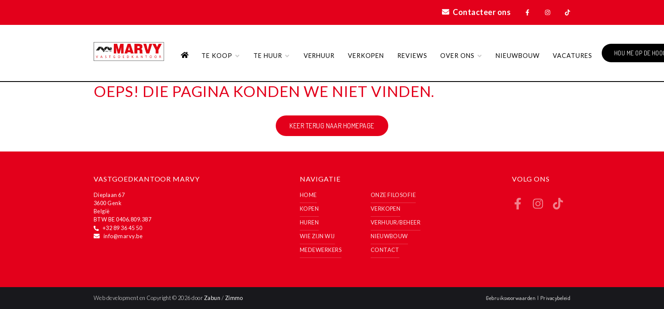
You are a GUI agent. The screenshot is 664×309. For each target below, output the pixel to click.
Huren (309, 222)
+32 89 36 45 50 (122, 227)
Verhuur (319, 55)
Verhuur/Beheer (396, 222)
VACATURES (572, 55)
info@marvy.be (123, 236)
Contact (385, 249)
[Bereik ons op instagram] (538, 207)
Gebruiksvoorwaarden (511, 297)
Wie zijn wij (317, 236)
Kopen (309, 208)
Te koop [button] (221, 55)
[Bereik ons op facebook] (518, 207)
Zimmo (234, 297)
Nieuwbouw (518, 55)
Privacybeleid (555, 297)
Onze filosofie (393, 194)
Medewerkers (320, 249)
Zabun (212, 297)
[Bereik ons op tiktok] (557, 207)
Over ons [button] (461, 55)
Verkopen (366, 55)
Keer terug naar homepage (332, 125)
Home (308, 194)
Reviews (412, 55)
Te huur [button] (271, 55)
